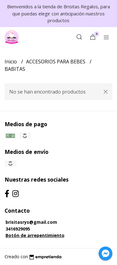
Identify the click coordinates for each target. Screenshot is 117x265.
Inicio (11, 61)
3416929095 (18, 229)
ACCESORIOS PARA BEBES (56, 61)
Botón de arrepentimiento (35, 235)
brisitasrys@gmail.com (31, 222)
